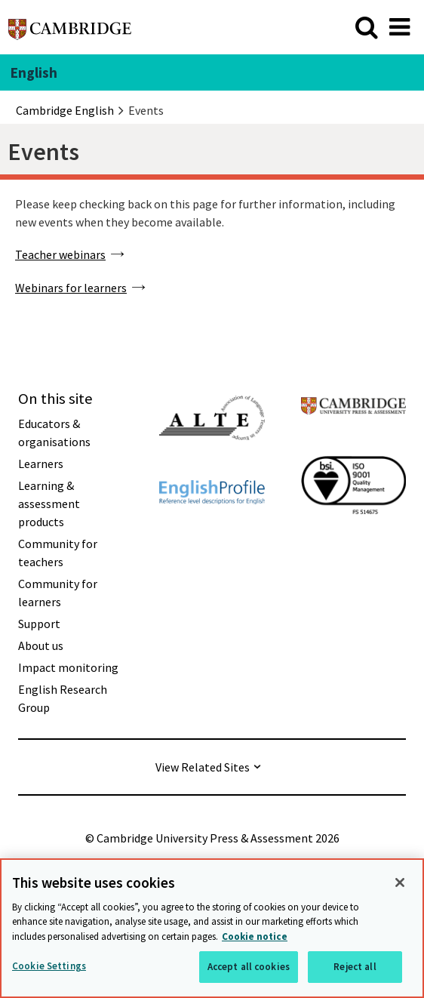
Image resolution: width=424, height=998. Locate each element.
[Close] (399, 884)
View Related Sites (202, 767)
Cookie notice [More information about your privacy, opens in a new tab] (254, 938)
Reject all (354, 968)
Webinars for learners (71, 287)
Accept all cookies (248, 968)
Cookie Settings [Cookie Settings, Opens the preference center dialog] (49, 967)
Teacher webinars (60, 254)
